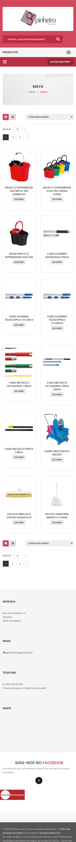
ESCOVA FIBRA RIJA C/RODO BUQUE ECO (19, 515)
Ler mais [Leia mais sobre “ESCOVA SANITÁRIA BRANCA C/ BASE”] (57, 522)
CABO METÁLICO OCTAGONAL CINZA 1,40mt (57, 386)
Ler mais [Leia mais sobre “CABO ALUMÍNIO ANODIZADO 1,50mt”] (57, 261)
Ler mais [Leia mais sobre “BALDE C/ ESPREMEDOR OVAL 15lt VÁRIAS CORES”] (57, 199)
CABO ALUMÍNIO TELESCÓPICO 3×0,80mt (57, 320)
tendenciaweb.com (50, 832)
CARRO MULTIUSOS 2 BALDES (57, 452)
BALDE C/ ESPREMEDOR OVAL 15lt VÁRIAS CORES (57, 191)
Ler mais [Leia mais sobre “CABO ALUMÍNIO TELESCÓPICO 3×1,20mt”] (19, 324)
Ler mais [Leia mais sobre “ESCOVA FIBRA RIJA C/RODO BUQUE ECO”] (19, 522)
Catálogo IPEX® (60, 62)
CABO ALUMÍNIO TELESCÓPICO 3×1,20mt (19, 318)
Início (32, 92)
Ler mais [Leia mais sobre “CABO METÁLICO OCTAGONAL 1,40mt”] (19, 391)
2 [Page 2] (12, 137)
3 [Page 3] (20, 137)
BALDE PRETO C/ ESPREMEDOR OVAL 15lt (19, 255)
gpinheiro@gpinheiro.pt (19, 652)
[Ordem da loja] (49, 117)
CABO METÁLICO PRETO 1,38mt (19, 450)
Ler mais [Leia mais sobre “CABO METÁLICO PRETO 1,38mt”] (19, 457)
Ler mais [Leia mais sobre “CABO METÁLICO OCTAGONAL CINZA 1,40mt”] (57, 394)
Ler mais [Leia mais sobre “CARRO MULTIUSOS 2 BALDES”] (57, 459)
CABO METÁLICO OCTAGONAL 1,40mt (19, 384)
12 (18, 129)
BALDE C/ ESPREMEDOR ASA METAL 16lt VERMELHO (19, 191)
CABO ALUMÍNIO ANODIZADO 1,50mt (57, 255)
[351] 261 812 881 (13, 684)
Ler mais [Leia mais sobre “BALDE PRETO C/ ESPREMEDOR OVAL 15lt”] (19, 261)
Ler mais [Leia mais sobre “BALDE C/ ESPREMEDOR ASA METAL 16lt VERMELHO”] (19, 199)
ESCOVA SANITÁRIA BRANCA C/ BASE (57, 515)
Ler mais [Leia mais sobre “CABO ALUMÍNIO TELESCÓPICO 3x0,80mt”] (57, 328)
